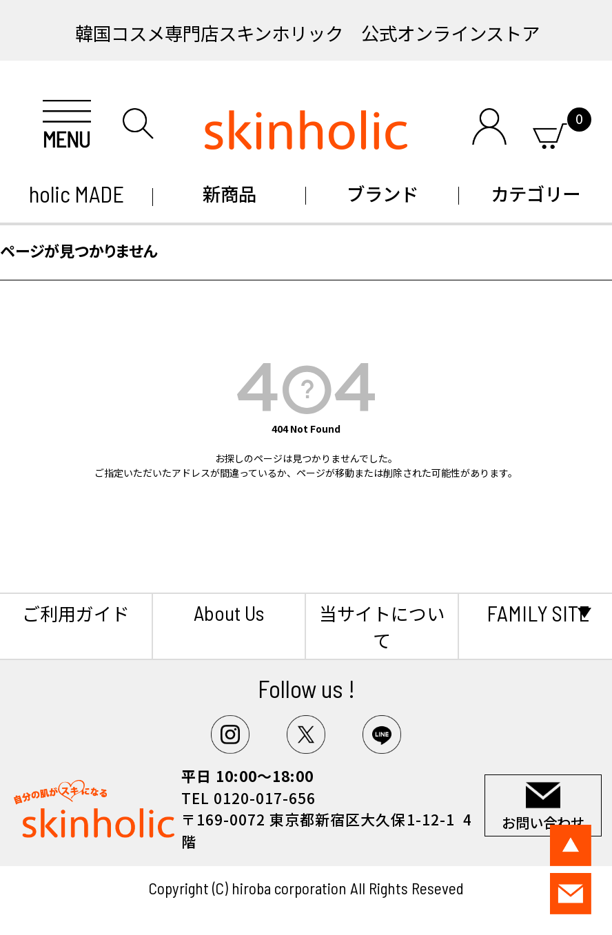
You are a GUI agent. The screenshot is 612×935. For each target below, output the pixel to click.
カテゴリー (535, 193)
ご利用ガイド (76, 613)
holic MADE (76, 194)
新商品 (229, 193)
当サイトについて (382, 626)
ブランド (382, 193)
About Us (229, 612)
